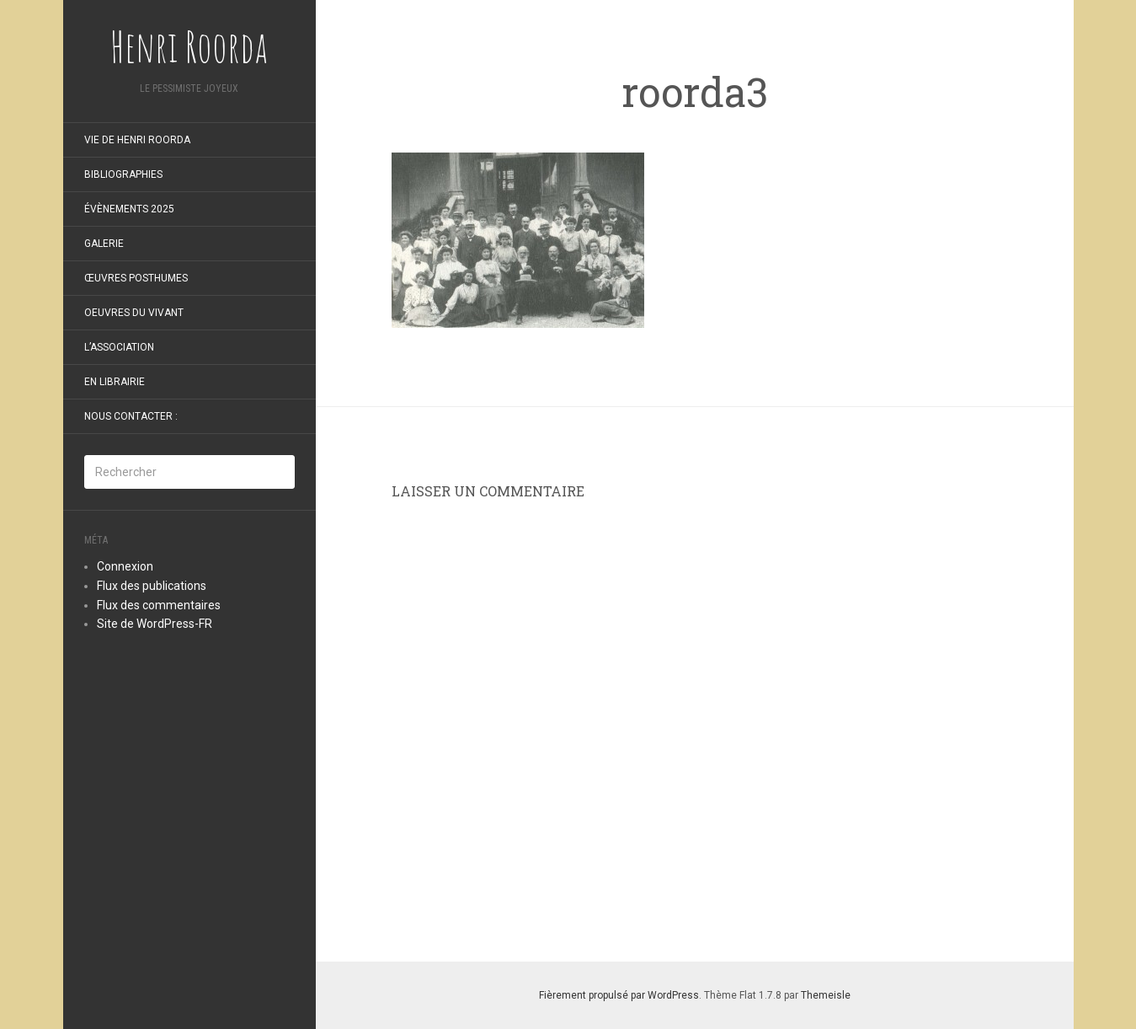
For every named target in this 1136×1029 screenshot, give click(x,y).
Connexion (125, 566)
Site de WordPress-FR (154, 623)
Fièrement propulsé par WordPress (619, 995)
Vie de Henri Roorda (137, 140)
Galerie (104, 243)
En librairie (114, 382)
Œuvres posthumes (136, 278)
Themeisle (826, 995)
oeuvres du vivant (134, 313)
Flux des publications (151, 585)
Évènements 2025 (129, 209)
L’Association (119, 347)
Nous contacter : (131, 416)
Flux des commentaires (159, 605)
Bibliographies (123, 174)
